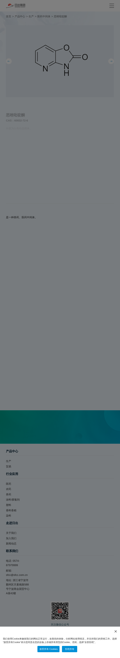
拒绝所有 (69, 649)
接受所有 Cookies (48, 649)
